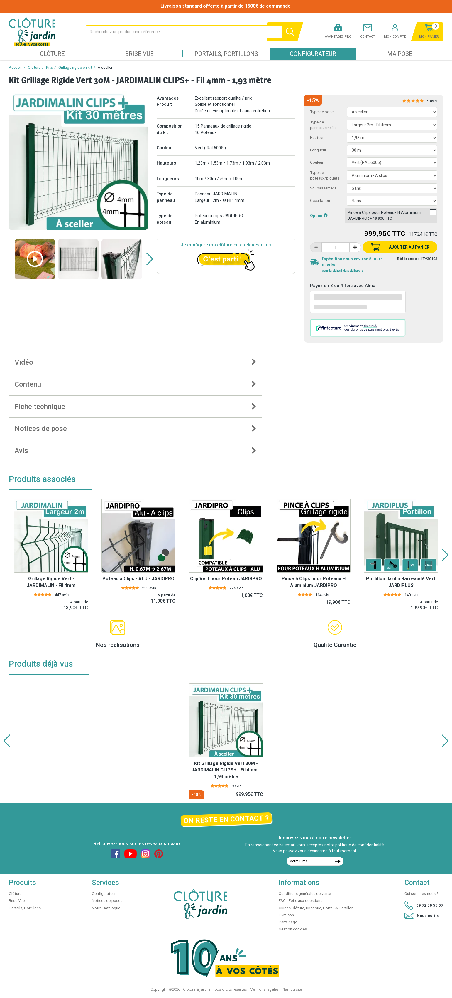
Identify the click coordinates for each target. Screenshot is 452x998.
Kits (49, 67)
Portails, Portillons (226, 53)
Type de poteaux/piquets (324, 175)
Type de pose (322, 112)
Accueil (15, 67)
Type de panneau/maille (323, 125)
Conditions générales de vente (305, 893)
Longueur (318, 150)
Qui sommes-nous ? (421, 893)
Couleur (316, 162)
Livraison (286, 915)
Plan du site (292, 989)
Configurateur (313, 53)
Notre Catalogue (106, 908)
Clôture (52, 53)
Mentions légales (264, 989)
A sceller (105, 67)
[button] (150, 259)
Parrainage (288, 922)
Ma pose (399, 53)
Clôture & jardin (196, 989)
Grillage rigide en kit (75, 67)
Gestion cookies (293, 929)
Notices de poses (107, 900)
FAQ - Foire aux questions (300, 900)
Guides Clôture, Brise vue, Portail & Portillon (316, 908)
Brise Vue (139, 53)
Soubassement (323, 188)
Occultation (320, 200)
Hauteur (317, 137)
